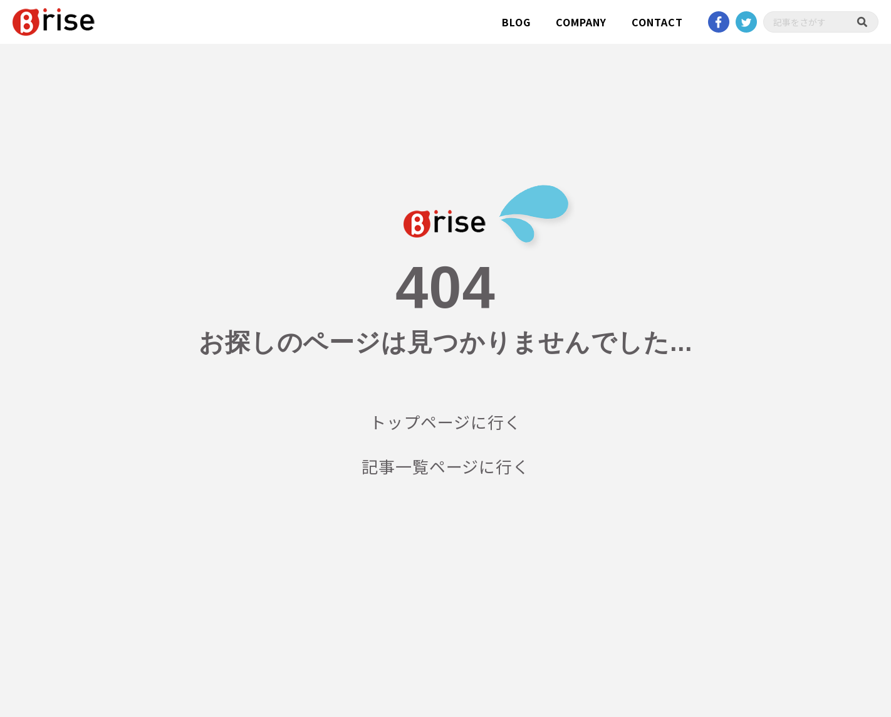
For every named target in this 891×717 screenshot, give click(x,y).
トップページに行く (445, 422)
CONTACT (657, 21)
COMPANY (581, 21)
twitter (746, 22)
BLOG (516, 21)
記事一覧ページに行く (446, 466)
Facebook (718, 22)
